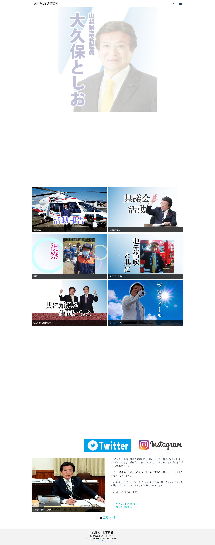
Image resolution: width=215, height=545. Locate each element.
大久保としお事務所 (46, 3)
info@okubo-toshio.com (104, 541)
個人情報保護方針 (124, 507)
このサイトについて (126, 504)
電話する (109, 517)
